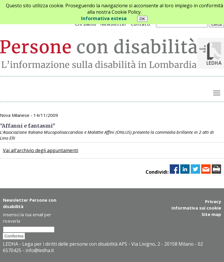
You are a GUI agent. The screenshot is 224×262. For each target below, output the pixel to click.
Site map (211, 214)
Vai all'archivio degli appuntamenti (40, 150)
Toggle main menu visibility (217, 91)
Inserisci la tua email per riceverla (27, 218)
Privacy (213, 201)
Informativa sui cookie (196, 208)
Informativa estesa (104, 18)
